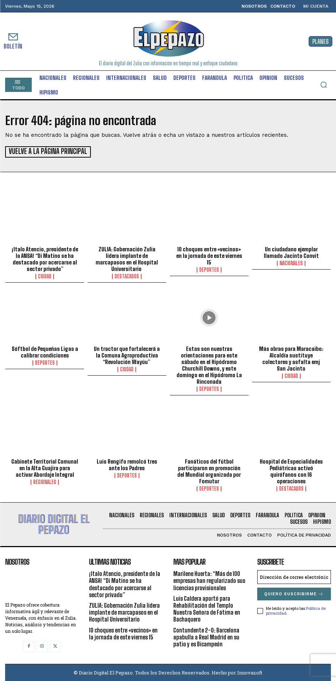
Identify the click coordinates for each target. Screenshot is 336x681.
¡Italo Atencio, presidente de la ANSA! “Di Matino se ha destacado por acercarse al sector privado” (45, 258)
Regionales (44, 481)
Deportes (209, 269)
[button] (323, 84)
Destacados (127, 275)
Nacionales (291, 262)
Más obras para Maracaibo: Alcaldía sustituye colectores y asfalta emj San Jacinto (291, 358)
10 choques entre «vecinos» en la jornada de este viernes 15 (209, 255)
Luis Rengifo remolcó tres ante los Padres (127, 464)
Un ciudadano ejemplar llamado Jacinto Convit (291, 251)
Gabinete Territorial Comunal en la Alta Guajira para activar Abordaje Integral (44, 467)
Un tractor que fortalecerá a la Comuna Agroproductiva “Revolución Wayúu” (127, 354)
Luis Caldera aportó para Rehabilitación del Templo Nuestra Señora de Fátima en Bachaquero (206, 608)
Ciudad (44, 275)
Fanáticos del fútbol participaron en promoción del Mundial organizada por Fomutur (209, 470)
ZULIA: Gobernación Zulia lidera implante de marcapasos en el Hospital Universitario (127, 258)
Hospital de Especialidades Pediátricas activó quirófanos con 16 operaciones (291, 470)
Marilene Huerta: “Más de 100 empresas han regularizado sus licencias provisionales (209, 579)
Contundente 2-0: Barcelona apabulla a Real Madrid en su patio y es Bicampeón (206, 636)
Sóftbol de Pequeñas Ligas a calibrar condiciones (45, 351)
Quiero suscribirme (294, 593)
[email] (294, 576)
